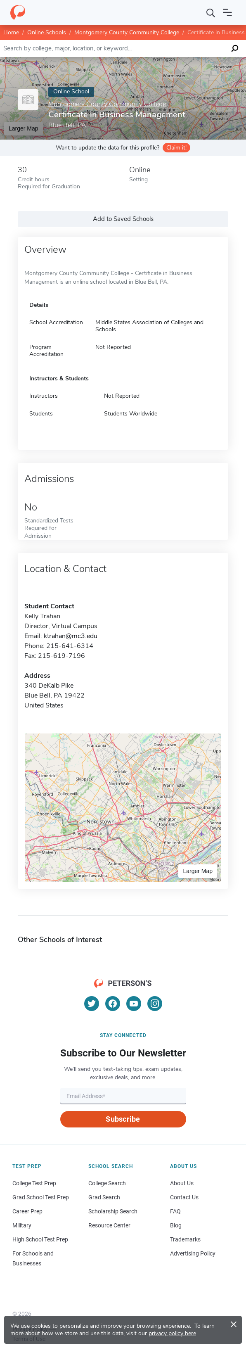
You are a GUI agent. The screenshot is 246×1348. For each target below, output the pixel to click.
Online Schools (46, 32)
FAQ (175, 1211)
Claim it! (176, 148)
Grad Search (104, 1197)
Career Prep (27, 1211)
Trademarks (185, 1239)
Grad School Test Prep (40, 1197)
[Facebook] (112, 1003)
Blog (176, 1225)
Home (11, 32)
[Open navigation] (227, 12)
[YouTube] (133, 1003)
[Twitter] (91, 1003)
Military (21, 1225)
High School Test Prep (40, 1239)
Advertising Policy (192, 1253)
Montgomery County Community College (126, 32)
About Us (182, 1183)
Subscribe (123, 1119)
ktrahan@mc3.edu (70, 636)
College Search (107, 1183)
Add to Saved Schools (123, 219)
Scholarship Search (112, 1211)
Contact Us (184, 1197)
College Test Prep (34, 1183)
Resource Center (109, 1225)
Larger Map (198, 871)
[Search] (211, 12)
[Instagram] (154, 1003)
